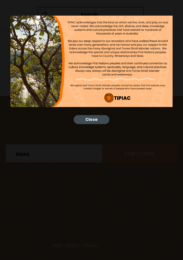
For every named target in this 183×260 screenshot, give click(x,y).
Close (91, 119)
